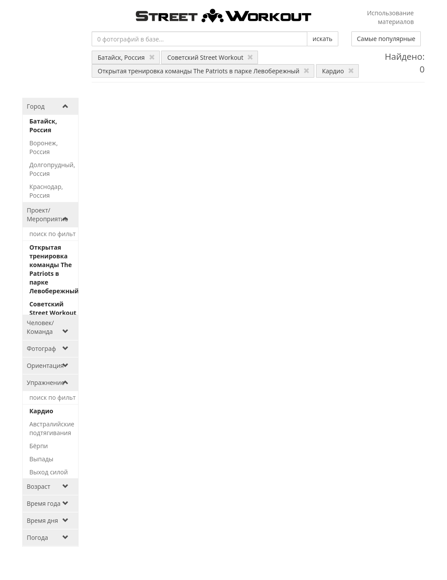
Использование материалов (390, 17)
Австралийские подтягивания (51, 428)
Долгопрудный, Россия (52, 169)
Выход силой (48, 472)
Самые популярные (386, 38)
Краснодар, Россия (46, 190)
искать (322, 38)
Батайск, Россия (126, 57)
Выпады (41, 459)
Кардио (338, 71)
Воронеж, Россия (43, 147)
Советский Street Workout (210, 57)
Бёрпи (38, 446)
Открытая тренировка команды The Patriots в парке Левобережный (203, 71)
